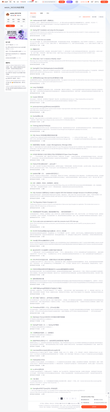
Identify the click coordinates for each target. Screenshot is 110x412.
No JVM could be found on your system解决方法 (16, 48)
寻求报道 (57, 403)
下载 (14, 1)
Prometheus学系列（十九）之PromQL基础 (44, 307)
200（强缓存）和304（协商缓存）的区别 (44, 183)
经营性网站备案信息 (76, 405)
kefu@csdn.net (73, 403)
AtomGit (23, 1)
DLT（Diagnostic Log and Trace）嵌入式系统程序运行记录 (16, 71)
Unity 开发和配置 (36, 87)
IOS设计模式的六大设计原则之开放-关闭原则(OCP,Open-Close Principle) (54, 154)
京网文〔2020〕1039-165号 (65, 405)
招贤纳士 (47, 403)
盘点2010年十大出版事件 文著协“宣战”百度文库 (46, 250)
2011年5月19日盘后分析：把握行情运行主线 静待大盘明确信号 (51, 259)
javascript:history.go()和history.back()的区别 (45, 106)
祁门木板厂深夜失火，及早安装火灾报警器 (44, 298)
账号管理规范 (70, 407)
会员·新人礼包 (85, 1)
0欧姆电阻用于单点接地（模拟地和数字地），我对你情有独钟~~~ (51, 212)
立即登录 (94, 406)
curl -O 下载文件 (12, 44)
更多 (36, 1)
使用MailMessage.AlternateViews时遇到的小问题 (46, 78)
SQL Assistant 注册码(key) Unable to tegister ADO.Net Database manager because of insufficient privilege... (64, 192)
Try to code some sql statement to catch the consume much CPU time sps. (54, 221)
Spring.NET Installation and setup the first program (47, 30)
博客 (10, 1)
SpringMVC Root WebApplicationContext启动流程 (47, 68)
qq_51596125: (9, 72)
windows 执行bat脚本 (13, 58)
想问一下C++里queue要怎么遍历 (16, 51)
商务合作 (52, 403)
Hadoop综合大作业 (37, 360)
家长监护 (41, 407)
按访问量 (94, 16)
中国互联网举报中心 (55, 407)
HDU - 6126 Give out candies (40, 39)
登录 (77, 1)
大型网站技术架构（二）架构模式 (42, 333)
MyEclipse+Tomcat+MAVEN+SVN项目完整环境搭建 (47, 317)
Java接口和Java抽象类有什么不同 (42, 240)
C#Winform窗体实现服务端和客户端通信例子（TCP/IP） (16, 65)
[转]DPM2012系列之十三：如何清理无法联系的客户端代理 (49, 340)
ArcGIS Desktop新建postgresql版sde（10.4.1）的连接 (48, 231)
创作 (104, 1)
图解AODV (35, 49)
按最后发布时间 (86, 16)
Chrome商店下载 (63, 407)
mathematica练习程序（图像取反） (42, 20)
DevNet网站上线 (36, 116)
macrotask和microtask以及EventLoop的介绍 (45, 350)
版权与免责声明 (76, 407)
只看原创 (33, 17)
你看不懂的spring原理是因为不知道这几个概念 (46, 288)
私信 (22, 26)
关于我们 (42, 403)
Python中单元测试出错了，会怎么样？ (43, 164)
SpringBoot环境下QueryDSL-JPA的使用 (43, 388)
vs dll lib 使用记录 (37, 369)
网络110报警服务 (47, 407)
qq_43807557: (9, 78)
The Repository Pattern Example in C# (43, 202)
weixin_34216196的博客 (14, 7)
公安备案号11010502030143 (44, 405)
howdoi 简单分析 (36, 97)
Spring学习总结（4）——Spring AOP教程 (44, 325)
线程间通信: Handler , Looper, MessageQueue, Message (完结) (51, 145)
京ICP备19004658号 (55, 405)
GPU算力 (30, 1)
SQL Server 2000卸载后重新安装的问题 (43, 135)
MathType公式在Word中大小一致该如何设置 (16, 54)
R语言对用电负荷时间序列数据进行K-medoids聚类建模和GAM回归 (52, 269)
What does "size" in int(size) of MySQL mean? (45, 59)
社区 (18, 1)
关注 (10, 25)
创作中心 (97, 1)
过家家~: (8, 67)
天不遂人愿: (9, 82)
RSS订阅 (101, 16)
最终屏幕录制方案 (37, 279)
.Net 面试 (34, 379)
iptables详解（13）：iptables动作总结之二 (44, 173)
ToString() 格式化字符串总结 (40, 125)
